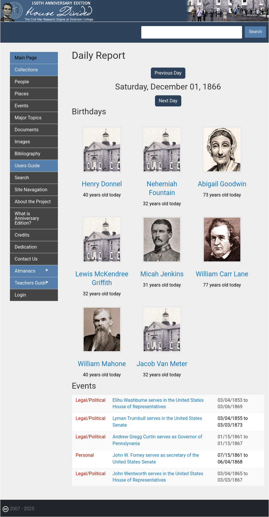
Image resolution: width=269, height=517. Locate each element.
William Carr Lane (222, 274)
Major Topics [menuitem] (28, 117)
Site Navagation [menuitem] (31, 189)
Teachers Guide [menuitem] (32, 284)
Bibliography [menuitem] (27, 153)
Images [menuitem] (22, 141)
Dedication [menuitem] (26, 247)
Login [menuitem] (20, 295)
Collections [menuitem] (26, 70)
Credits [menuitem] (22, 235)
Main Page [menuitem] (26, 58)
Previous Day (168, 73)
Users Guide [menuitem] (27, 165)
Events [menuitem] (21, 105)
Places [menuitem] (22, 93)
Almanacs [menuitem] (32, 272)
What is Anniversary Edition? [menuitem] (27, 218)
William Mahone (102, 364)
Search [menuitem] (22, 177)
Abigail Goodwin (222, 184)
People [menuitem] (22, 82)
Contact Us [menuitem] (26, 259)
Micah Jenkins (162, 274)
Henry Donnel (102, 184)
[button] (101, 170)
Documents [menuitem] (27, 129)
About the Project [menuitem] (33, 201)
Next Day (168, 101)
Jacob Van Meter (162, 364)
